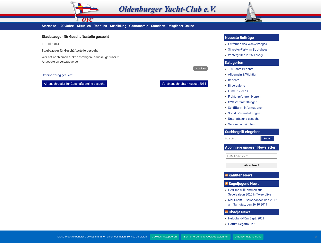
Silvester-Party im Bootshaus (248, 49)
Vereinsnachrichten (241, 124)
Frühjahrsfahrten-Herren (244, 96)
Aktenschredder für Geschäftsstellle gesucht (74, 84)
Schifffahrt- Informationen (245, 108)
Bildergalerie (236, 85)
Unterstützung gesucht (57, 75)
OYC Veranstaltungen (242, 102)
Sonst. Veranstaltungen (244, 113)
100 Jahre (66, 26)
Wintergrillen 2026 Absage (246, 55)
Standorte (158, 26)
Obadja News (239, 212)
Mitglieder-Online (181, 26)
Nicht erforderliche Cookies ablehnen (205, 236)
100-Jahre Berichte (240, 69)
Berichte (233, 80)
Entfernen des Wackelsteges (247, 44)
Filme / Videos (238, 91)
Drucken (200, 68)
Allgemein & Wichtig (241, 74)
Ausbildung (118, 26)
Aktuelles (84, 26)
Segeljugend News (244, 183)
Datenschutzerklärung (248, 236)
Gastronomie (138, 26)
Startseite (49, 26)
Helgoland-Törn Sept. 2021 (246, 218)
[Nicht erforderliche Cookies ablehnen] (316, 237)
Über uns (100, 26)
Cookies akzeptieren (164, 236)
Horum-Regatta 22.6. (242, 224)
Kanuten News (240, 175)
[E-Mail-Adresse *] (251, 156)
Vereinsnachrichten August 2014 (184, 84)
